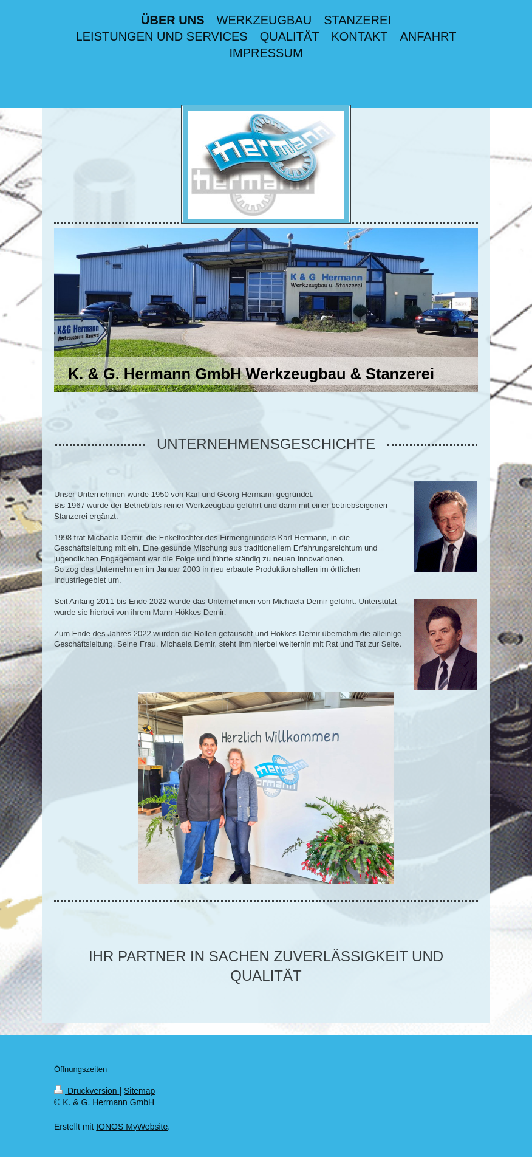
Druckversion (86, 1091)
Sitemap (139, 1091)
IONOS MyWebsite (132, 1126)
